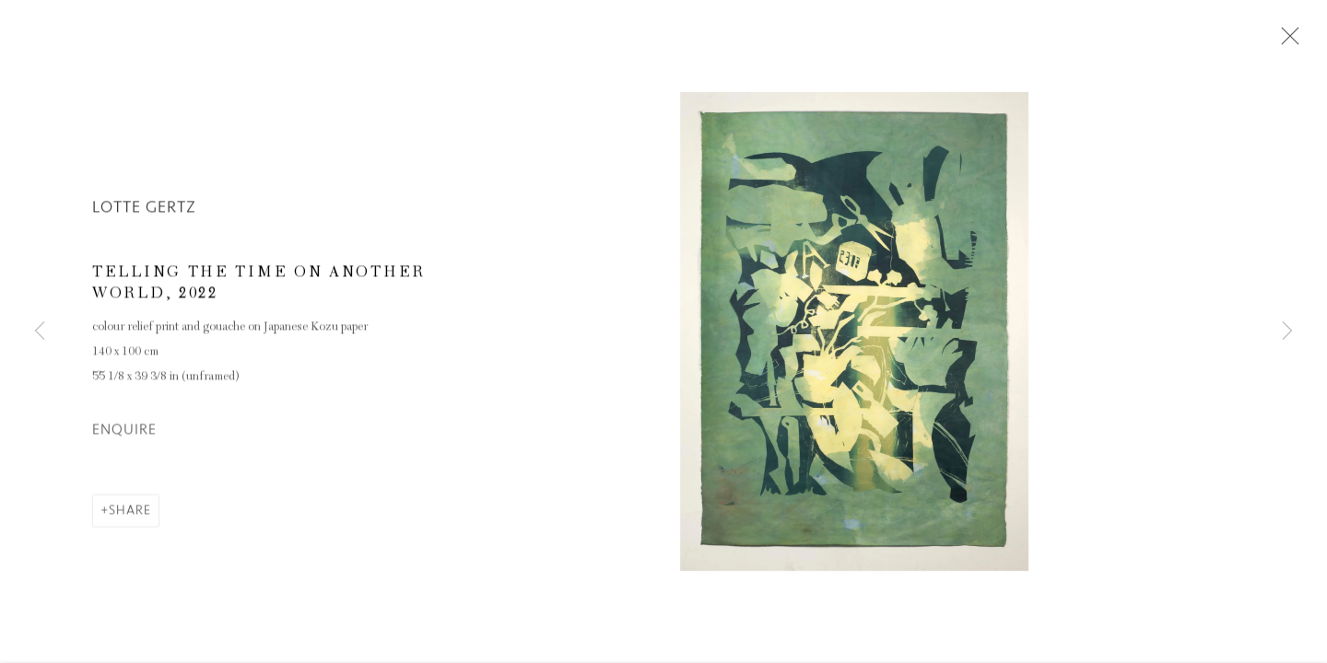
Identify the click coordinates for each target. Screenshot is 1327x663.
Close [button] (1285, 41)
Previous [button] (39, 331)
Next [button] (1287, 331)
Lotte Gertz (144, 208)
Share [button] (130, 511)
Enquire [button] (124, 431)
